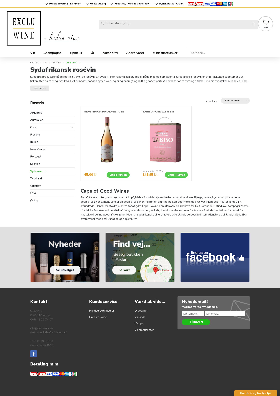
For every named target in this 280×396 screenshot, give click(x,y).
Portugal (35, 157)
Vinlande (140, 317)
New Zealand (38, 149)
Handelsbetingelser (101, 311)
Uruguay (35, 186)
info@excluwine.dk (41, 328)
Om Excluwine (98, 317)
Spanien (35, 164)
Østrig (34, 200)
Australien (36, 120)
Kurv (266, 27)
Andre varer (135, 53)
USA (33, 193)
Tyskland (36, 179)
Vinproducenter (144, 330)
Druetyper (141, 311)
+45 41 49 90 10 (41, 341)
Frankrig (35, 135)
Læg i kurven (118, 175)
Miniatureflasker (165, 53)
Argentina (36, 113)
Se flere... (198, 53)
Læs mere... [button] (40, 88)
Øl (92, 53)
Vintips (139, 323)
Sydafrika (36, 171)
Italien (34, 142)
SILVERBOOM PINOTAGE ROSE (104, 111)
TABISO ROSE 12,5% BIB (158, 111)
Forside (34, 62)
